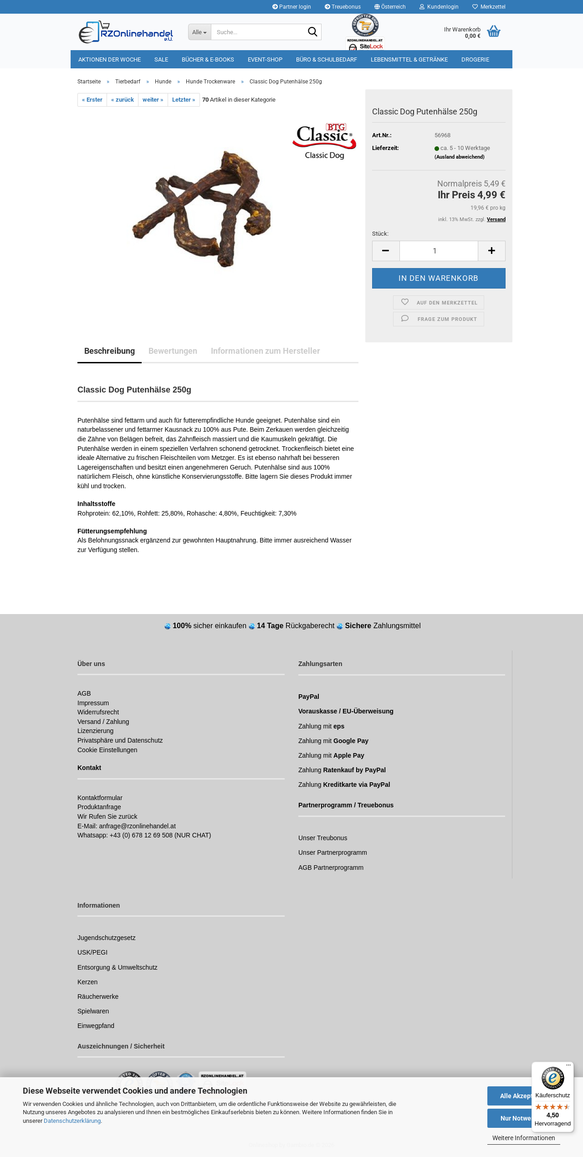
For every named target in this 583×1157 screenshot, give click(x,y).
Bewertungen (172, 351)
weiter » (153, 99)
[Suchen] (313, 32)
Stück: (380, 233)
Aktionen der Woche (109, 59)
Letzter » (183, 99)
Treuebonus (343, 7)
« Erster (92, 99)
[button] (390, 7)
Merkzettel (489, 7)
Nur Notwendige (524, 1118)
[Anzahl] (438, 251)
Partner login (291, 7)
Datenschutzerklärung (72, 1120)
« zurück (122, 99)
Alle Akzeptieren (524, 1096)
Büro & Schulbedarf (326, 59)
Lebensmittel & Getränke (409, 59)
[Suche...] (199, 32)
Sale (161, 59)
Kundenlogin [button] (439, 7)
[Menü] (568, 1067)
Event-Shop (265, 59)
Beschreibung (109, 351)
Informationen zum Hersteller (265, 351)
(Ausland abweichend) (460, 157)
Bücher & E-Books (208, 59)
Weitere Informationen (523, 1138)
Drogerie (475, 59)
